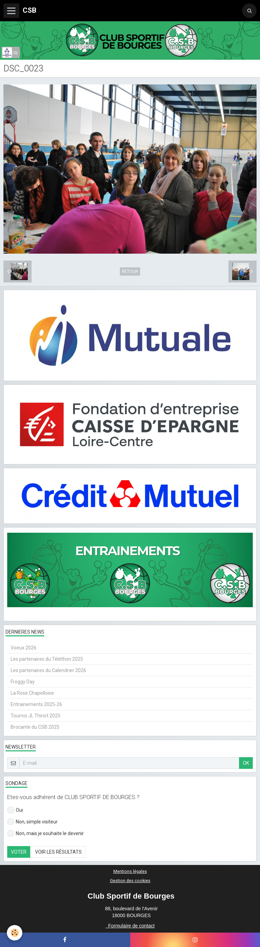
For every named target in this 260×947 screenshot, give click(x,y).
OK (246, 763)
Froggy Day (23, 681)
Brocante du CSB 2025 (35, 727)
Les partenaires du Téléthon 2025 (47, 659)
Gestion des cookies (130, 880)
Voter (18, 852)
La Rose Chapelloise (32, 693)
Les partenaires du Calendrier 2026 (48, 670)
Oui (15, 810)
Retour (130, 271)
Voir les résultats (58, 852)
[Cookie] (14, 932)
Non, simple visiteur (32, 821)
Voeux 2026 (23, 647)
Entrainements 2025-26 (36, 704)
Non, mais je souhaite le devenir (45, 833)
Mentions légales (130, 871)
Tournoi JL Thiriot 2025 (35, 715)
